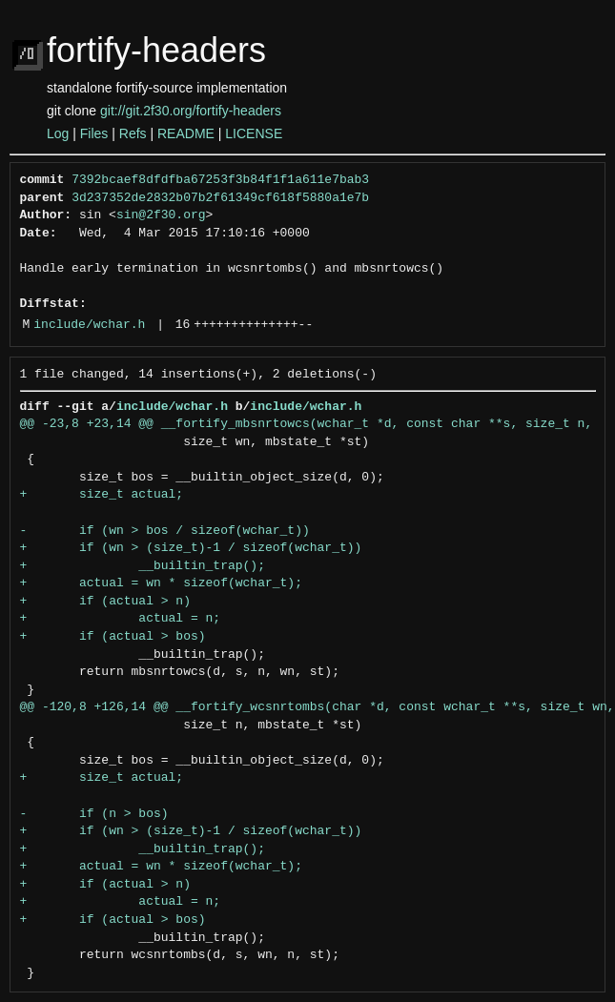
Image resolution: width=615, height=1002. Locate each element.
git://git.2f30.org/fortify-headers (190, 110)
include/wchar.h (89, 325)
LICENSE (253, 133)
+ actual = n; (120, 618)
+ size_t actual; (102, 494)
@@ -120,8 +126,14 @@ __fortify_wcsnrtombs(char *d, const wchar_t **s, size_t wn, (317, 707)
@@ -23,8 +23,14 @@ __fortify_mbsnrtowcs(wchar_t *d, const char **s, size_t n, (306, 424)
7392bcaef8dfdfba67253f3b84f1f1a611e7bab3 (220, 180)
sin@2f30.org (161, 215)
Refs (133, 133)
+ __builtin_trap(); (142, 566)
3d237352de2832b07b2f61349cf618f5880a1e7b (220, 198)
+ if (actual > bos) (113, 636)
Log (58, 133)
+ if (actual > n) (105, 601)
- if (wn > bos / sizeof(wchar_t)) (165, 531)
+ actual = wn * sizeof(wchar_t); (161, 583)
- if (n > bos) (94, 814)
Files (94, 133)
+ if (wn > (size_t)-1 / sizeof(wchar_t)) (191, 548)
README (186, 133)
